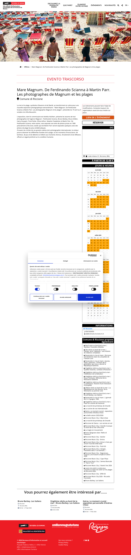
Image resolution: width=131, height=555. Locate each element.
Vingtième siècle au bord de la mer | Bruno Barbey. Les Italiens (97, 394)
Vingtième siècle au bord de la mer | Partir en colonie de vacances (97, 402)
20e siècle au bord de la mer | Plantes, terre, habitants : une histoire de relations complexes (97, 351)
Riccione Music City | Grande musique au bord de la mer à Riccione (98, 426)
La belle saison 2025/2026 (93, 415)
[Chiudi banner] (100, 255)
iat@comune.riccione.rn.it (95, 334)
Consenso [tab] (40, 261)
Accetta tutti (89, 297)
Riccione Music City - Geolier (94, 437)
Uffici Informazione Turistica (27, 549)
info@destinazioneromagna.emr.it (53, 275)
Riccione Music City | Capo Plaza (96, 458)
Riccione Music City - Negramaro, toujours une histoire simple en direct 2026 (97, 454)
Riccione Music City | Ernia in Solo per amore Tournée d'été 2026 (98, 442)
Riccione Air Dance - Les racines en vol (98, 423)
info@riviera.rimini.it (29, 547)
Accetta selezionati (65, 297)
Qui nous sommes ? (65, 540)
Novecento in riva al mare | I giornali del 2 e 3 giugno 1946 (97, 398)
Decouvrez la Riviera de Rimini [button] (54, 5)
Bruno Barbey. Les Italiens (94, 480)
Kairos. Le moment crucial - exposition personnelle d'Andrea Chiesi (98, 411)
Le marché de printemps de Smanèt (97, 406)
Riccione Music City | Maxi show (96, 418)
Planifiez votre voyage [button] (82, 5)
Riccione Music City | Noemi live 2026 (98, 465)
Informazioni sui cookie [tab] (91, 261)
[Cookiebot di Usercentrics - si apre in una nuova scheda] (89, 255)
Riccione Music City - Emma (94, 439)
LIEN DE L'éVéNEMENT (98, 117)
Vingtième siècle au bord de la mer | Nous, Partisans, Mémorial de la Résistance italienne (97, 378)
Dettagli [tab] (65, 261)
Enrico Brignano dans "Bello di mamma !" (95, 433)
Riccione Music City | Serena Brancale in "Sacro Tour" (98, 462)
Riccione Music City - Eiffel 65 (95, 474)
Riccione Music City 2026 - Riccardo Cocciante (97, 477)
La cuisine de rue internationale (95, 408)
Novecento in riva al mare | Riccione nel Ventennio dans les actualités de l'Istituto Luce (97, 357)
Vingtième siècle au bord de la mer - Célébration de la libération (97, 373)
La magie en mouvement (93, 430)
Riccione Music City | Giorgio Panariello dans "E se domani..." (95, 449)
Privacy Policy (63, 543)
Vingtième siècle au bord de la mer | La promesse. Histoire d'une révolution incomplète (97, 383)
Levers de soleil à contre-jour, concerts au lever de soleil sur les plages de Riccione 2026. (98, 469)
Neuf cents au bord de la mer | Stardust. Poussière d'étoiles (95, 346)
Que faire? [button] (67, 5)
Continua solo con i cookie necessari (41, 297)
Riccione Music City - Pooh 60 (95, 446)
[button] (118, 6)
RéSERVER (98, 122)
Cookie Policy (63, 545)
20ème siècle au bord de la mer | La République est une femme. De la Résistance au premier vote (97, 389)
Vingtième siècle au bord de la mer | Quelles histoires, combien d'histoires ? (98, 368)
